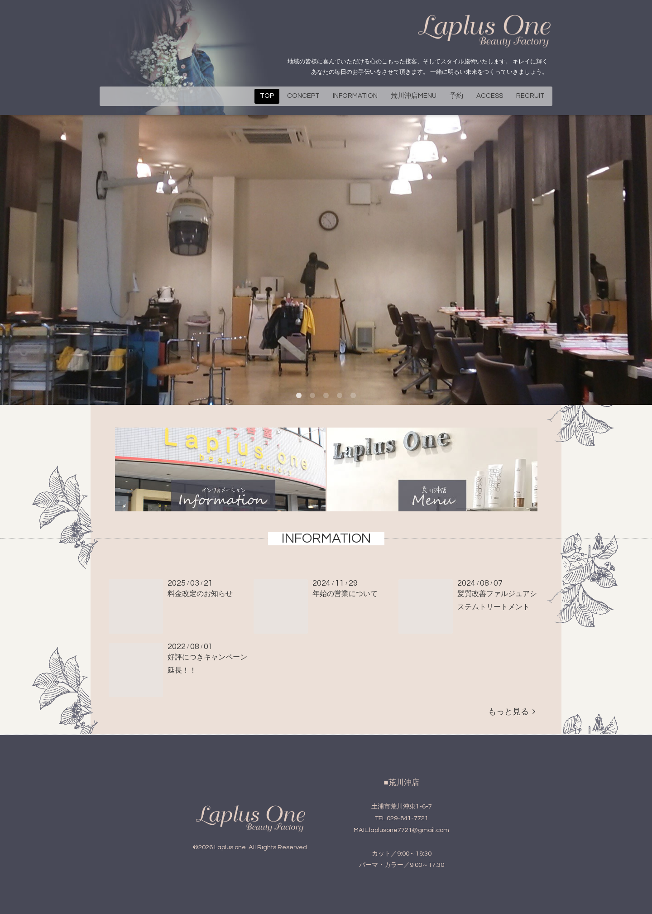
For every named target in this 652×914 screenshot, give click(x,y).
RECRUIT (530, 95)
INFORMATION (355, 95)
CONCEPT (303, 95)
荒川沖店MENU (413, 95)
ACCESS (489, 95)
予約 (456, 95)
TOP (267, 95)
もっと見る (511, 711)
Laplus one (230, 847)
